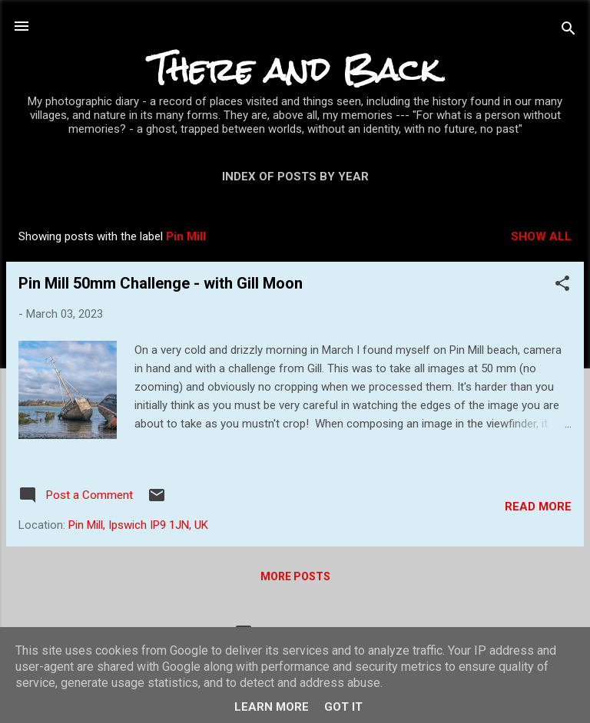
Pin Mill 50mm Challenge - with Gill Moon (160, 283)
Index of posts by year (295, 176)
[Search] (568, 31)
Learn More (271, 707)
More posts (295, 576)
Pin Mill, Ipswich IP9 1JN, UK (138, 525)
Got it (343, 707)
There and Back (295, 69)
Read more (538, 506)
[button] (562, 286)
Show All (541, 236)
